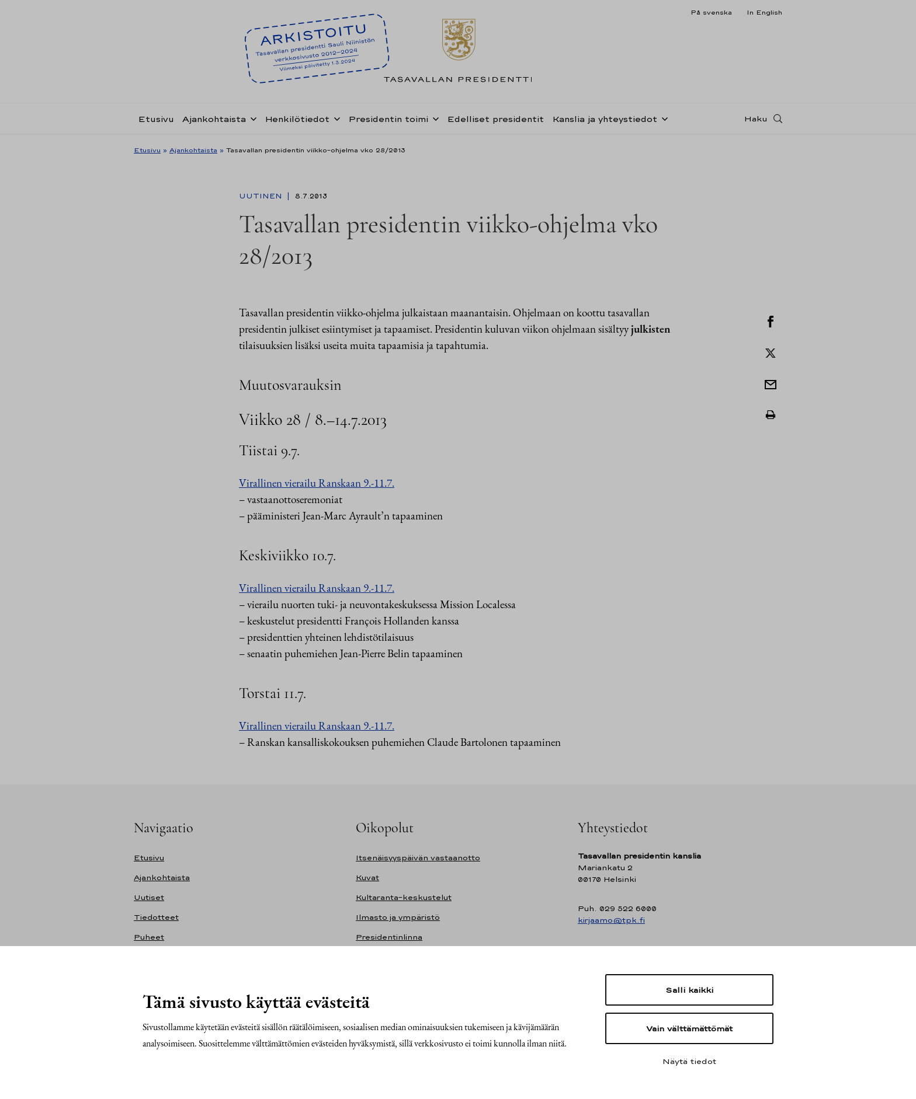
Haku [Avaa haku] (756, 118)
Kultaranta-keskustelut (404, 897)
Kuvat (367, 877)
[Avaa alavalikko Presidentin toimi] (433, 118)
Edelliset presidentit (495, 118)
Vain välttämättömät (689, 1028)
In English (764, 12)
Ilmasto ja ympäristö (398, 917)
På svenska (711, 12)
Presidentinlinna (389, 937)
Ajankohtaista (214, 118)
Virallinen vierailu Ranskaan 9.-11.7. (316, 483)
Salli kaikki (689, 990)
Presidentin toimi (388, 118)
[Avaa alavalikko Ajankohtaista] (251, 118)
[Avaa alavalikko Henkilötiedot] (334, 118)
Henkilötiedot (297, 118)
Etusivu (156, 118)
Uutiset (149, 897)
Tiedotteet (156, 917)
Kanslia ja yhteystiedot (604, 118)
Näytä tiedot (689, 1061)
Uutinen (261, 196)
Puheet (149, 937)
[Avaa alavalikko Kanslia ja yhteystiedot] (662, 118)
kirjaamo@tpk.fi (611, 920)
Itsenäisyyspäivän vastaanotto (418, 858)
